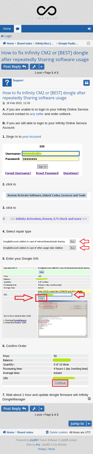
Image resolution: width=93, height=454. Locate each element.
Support (18, 80)
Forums (18, 29)
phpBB (33, 440)
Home (7, 28)
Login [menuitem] (90, 29)
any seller (37, 114)
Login (8, 36)
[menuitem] (56, 432)
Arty (38, 444)
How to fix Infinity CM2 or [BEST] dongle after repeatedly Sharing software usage (45, 56)
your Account (31, 136)
